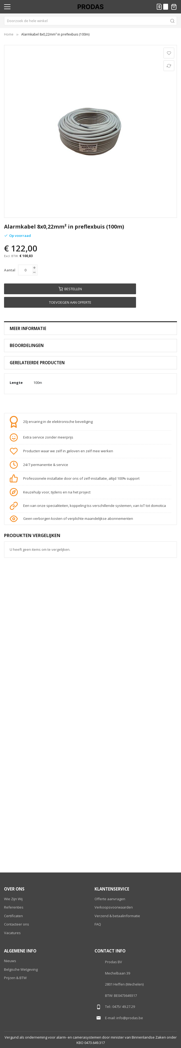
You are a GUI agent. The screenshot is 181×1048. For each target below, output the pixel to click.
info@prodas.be (129, 1017)
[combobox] (90, 20)
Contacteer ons (16, 924)
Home (8, 34)
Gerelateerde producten (37, 362)
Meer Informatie (28, 328)
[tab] (90, 328)
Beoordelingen (27, 345)
